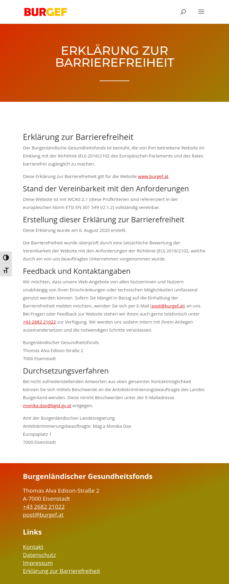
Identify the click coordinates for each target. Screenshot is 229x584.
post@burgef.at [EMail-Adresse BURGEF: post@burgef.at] (43, 515)
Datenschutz (39, 555)
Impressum (38, 563)
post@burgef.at (168, 306)
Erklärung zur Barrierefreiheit (61, 571)
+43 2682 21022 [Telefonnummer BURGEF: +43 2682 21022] (44, 506)
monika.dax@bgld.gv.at (47, 405)
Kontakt (33, 547)
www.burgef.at (153, 176)
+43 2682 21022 (39, 322)
